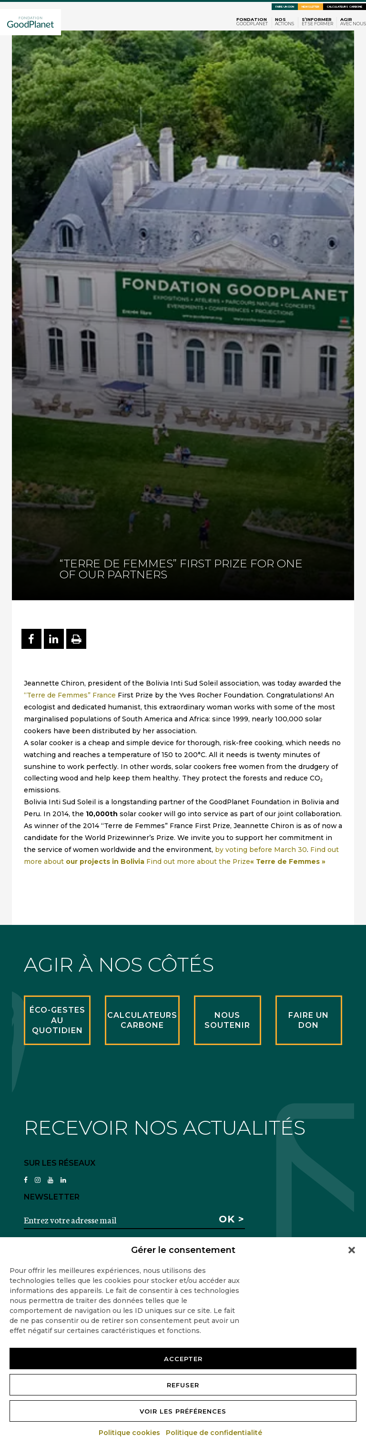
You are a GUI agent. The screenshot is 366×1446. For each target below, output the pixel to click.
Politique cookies (130, 1432)
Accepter (183, 1359)
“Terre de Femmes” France (71, 695)
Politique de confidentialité (214, 1432)
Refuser (183, 1385)
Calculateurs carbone (344, 6)
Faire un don (284, 6)
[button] (351, 1250)
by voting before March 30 (261, 849)
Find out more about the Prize (235, 861)
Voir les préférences (183, 1411)
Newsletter (310, 6)
